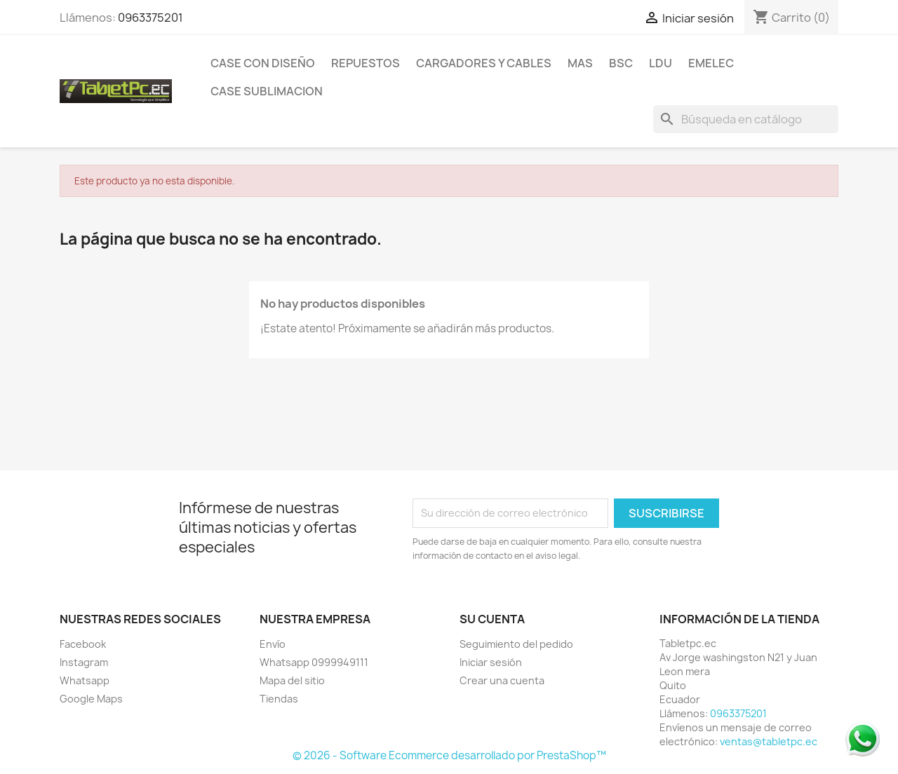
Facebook (83, 644)
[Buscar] (745, 119)
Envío (273, 644)
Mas (580, 63)
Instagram (84, 662)
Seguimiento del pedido (516, 644)
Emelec (711, 63)
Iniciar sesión (491, 662)
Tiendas (279, 698)
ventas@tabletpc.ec (768, 741)
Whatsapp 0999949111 (314, 662)
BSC (621, 63)
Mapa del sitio (292, 680)
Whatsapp (84, 680)
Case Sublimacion (266, 91)
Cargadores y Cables (483, 63)
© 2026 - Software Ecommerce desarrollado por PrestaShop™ (449, 755)
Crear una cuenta (502, 680)
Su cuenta (492, 619)
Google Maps (91, 698)
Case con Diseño (262, 63)
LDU (660, 63)
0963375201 (150, 17)
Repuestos (365, 63)
